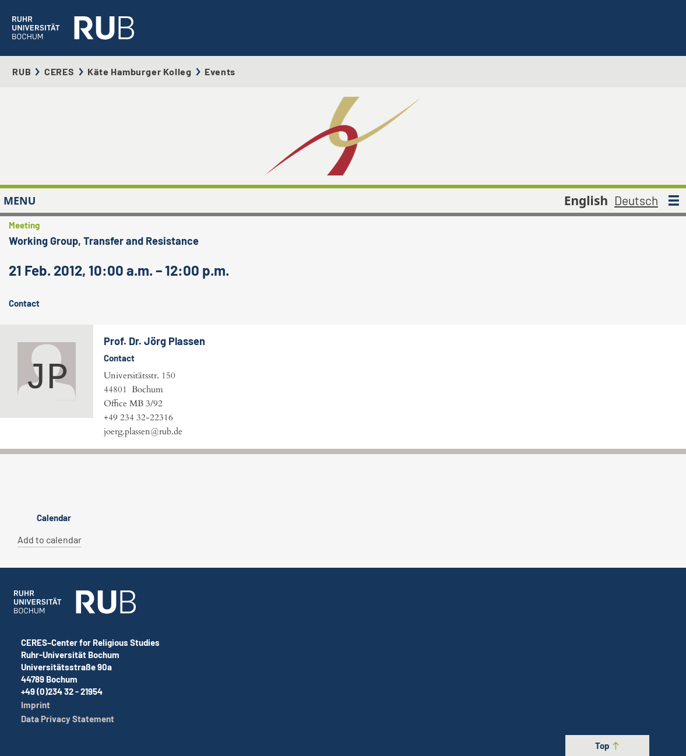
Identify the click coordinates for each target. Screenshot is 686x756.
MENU (19, 201)
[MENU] (674, 200)
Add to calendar (49, 539)
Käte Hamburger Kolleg (139, 71)
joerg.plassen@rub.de (143, 431)
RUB (21, 71)
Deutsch (636, 200)
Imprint (35, 704)
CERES (59, 71)
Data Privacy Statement (67, 718)
